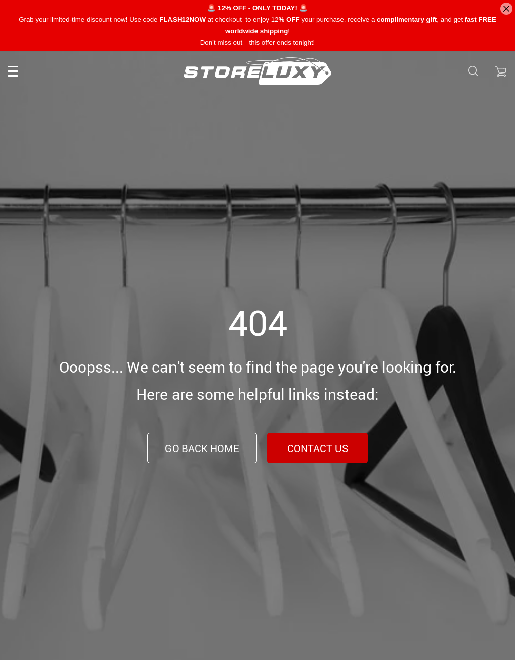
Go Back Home (202, 448)
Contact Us (317, 448)
